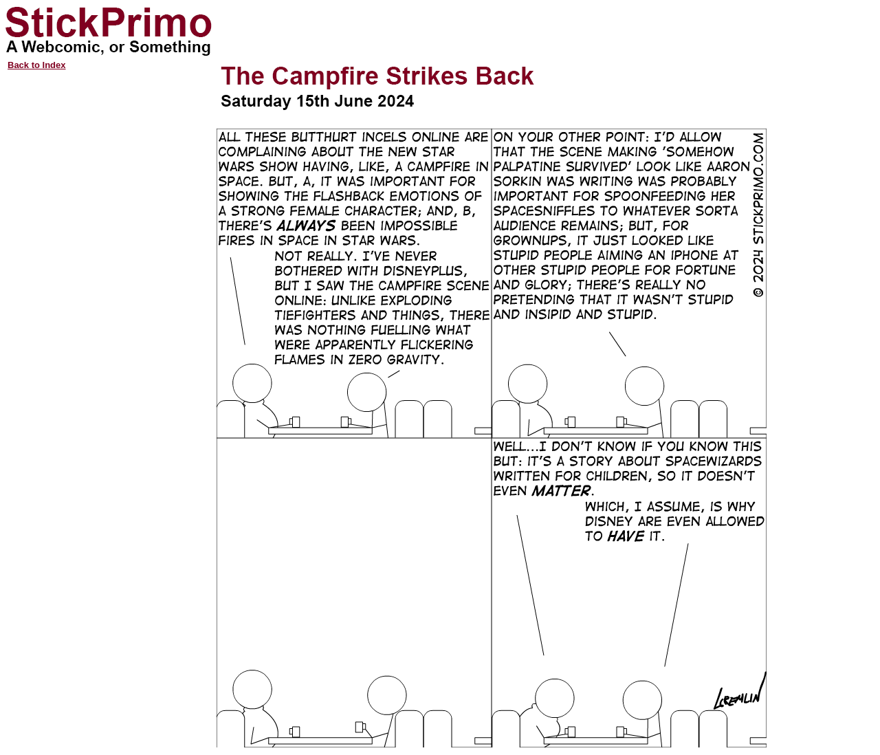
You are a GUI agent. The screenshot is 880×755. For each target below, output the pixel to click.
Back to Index (37, 65)
